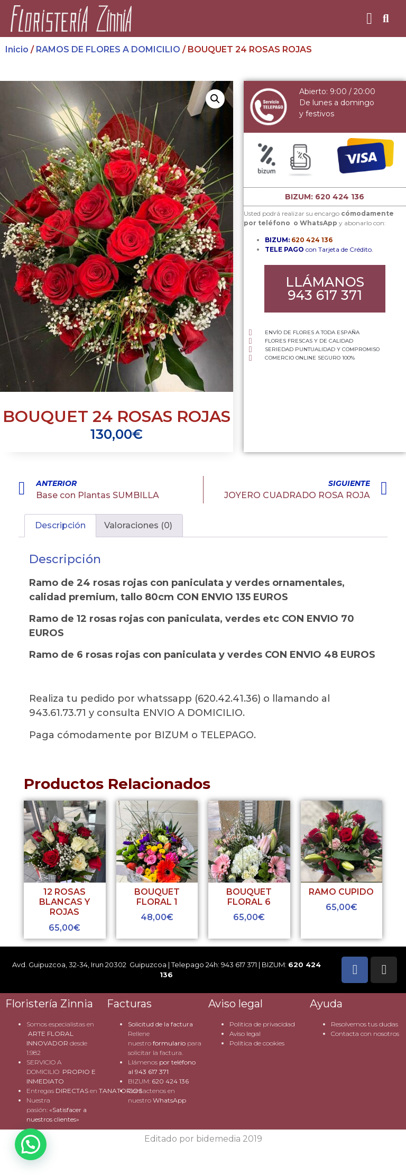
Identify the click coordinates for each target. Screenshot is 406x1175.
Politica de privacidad (262, 1024)
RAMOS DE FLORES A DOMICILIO (108, 49)
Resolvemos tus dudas (364, 1024)
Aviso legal (245, 1034)
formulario (169, 1043)
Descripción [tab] (60, 525)
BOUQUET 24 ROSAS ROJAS (116, 416)
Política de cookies (256, 1043)
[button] (369, 19)
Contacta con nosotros (365, 1034)
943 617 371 (152, 1072)
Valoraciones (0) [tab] (138, 525)
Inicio (17, 49)
